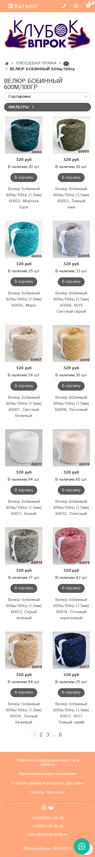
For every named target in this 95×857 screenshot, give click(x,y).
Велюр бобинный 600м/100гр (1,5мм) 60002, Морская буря (24, 198)
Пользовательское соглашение (47, 774)
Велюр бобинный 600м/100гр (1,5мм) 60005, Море (24, 299)
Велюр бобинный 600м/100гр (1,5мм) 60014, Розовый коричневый (71, 609)
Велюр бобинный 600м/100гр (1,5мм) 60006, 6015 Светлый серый (71, 302)
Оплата (37, 792)
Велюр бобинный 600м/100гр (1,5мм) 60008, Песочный (71, 404)
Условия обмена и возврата (37, 783)
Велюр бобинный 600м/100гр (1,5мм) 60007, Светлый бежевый (24, 407)
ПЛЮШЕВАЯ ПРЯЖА (36, 63)
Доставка (75, 783)
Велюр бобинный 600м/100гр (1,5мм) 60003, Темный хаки (71, 198)
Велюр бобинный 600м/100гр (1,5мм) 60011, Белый (24, 508)
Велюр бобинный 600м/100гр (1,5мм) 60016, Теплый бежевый (24, 713)
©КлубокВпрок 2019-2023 (47, 849)
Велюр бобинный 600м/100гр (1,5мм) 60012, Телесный (71, 508)
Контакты (56, 792)
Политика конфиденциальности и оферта (47, 762)
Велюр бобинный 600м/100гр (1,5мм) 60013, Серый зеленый (24, 609)
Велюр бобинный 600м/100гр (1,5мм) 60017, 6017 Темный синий (71, 713)
